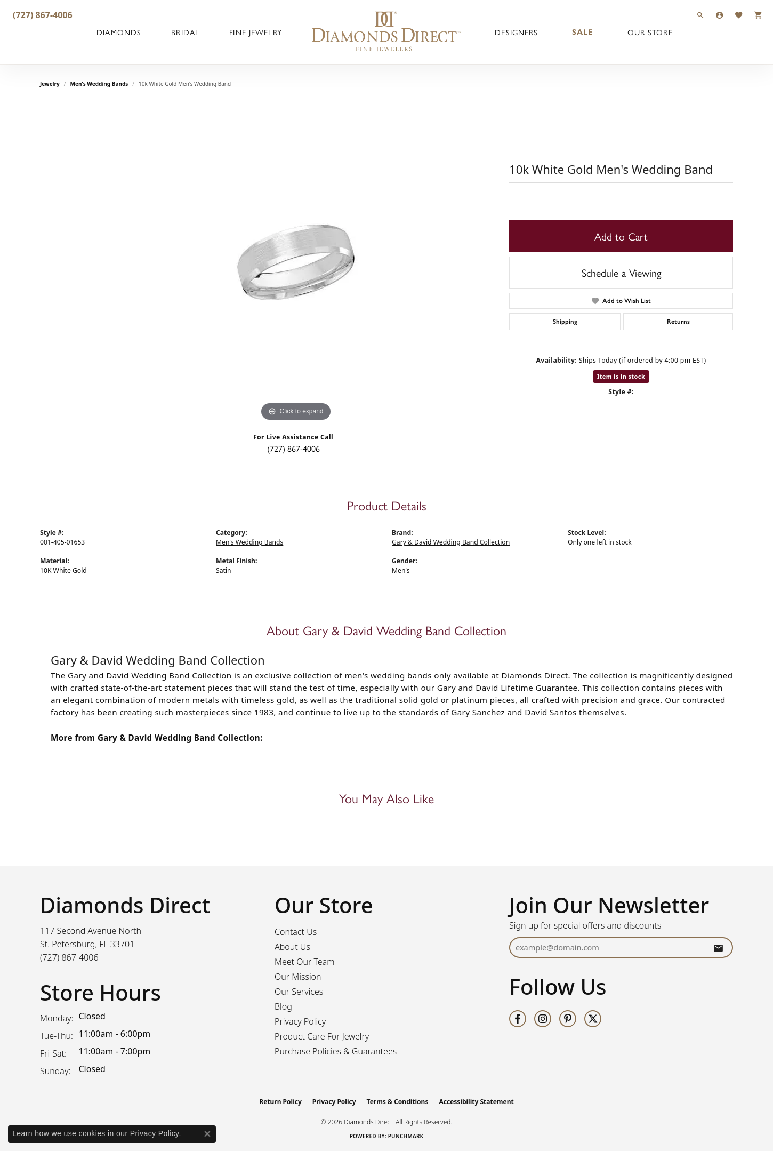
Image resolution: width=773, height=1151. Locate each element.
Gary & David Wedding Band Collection (451, 542)
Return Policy (280, 1101)
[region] (296, 264)
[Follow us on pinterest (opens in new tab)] (567, 1018)
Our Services (299, 991)
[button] (700, 14)
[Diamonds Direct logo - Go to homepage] (386, 32)
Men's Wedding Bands (99, 83)
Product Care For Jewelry (322, 1036)
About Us (292, 947)
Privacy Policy (300, 1021)
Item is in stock (621, 376)
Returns (678, 321)
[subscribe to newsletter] (718, 947)
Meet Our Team (305, 962)
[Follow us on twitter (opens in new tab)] (592, 1018)
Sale (582, 32)
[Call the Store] (69, 957)
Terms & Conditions (398, 1101)
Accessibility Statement (476, 1101)
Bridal (185, 32)
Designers (516, 32)
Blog (283, 1006)
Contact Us (296, 932)
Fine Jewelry (255, 32)
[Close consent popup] (207, 1134)
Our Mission (298, 976)
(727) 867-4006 (293, 448)
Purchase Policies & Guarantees (336, 1051)
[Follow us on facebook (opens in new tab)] (517, 1018)
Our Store (650, 32)
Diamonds (118, 32)
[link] (42, 14)
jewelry (50, 83)
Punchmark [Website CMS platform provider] (406, 1136)
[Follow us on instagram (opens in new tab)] (542, 1018)
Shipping (565, 321)
